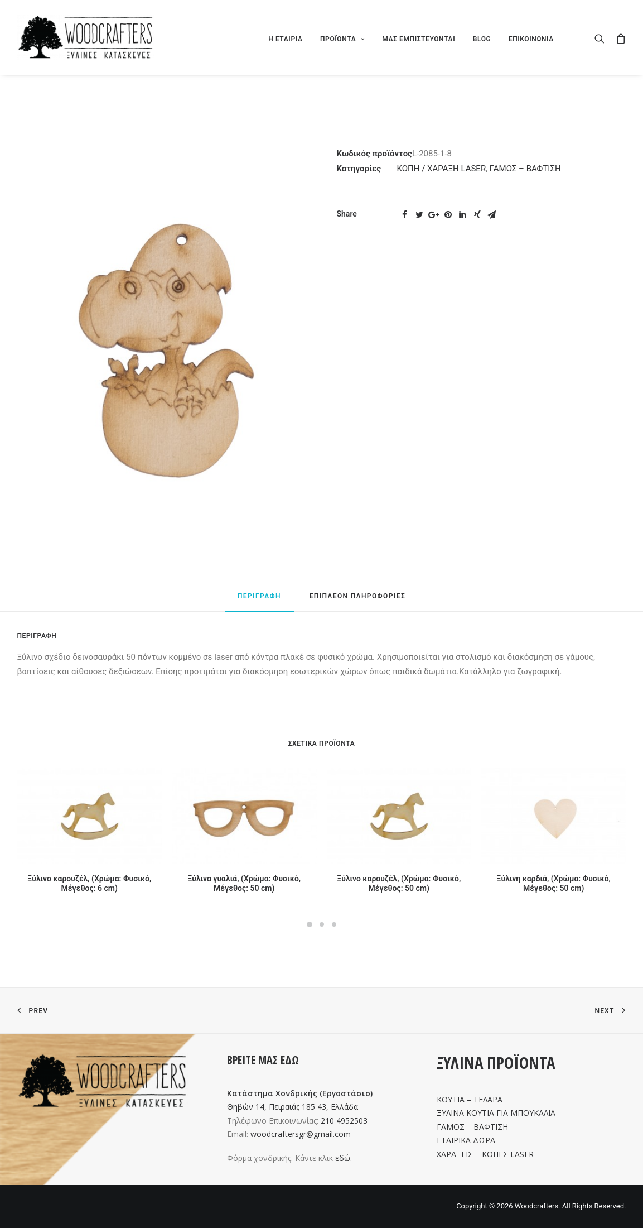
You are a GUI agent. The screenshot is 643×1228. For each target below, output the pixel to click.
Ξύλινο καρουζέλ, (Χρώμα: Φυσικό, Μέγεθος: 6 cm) (89, 883)
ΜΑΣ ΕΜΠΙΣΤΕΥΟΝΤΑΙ (418, 39)
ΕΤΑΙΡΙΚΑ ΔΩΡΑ (466, 1140)
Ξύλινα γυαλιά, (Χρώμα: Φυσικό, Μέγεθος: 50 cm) (244, 883)
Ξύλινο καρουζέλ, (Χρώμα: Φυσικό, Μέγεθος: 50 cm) (399, 883)
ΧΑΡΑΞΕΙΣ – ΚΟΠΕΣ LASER (485, 1154)
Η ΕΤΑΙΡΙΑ (285, 39)
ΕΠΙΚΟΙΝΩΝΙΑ (531, 39)
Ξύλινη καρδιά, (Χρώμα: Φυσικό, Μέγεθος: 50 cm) (554, 883)
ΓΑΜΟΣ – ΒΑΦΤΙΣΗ (525, 169)
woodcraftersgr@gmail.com (300, 1134)
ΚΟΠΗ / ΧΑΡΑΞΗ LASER (441, 169)
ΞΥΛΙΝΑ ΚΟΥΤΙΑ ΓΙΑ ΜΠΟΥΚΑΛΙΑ (496, 1112)
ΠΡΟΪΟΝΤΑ (342, 39)
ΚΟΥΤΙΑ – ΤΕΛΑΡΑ (469, 1099)
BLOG (482, 39)
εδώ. (343, 1158)
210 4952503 (344, 1120)
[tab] (259, 601)
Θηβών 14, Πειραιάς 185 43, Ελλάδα (292, 1106)
